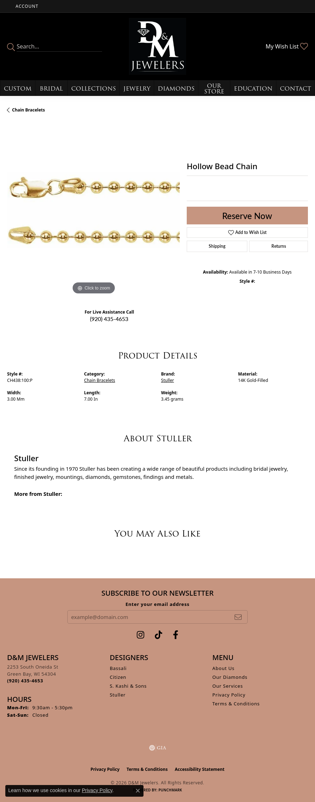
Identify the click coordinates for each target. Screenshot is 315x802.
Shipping (217, 246)
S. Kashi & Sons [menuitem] (128, 686)
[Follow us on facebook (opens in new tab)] (175, 635)
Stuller (167, 380)
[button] (26, 6)
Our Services (227, 686)
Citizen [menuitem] (118, 677)
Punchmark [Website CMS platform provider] (170, 789)
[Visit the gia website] (157, 748)
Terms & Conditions (236, 703)
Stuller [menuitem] (118, 695)
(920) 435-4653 (109, 319)
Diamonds (176, 88)
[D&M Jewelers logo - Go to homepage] (157, 46)
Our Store (214, 88)
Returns (278, 246)
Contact (295, 88)
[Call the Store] (25, 680)
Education (253, 88)
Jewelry (136, 88)
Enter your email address (157, 604)
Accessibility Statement (199, 769)
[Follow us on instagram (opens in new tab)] (140, 635)
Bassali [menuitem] (118, 668)
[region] (93, 210)
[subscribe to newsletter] (238, 617)
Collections (93, 88)
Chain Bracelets (28, 110)
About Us (223, 668)
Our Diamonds (229, 677)
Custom (18, 88)
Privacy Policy (228, 695)
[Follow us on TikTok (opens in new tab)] (158, 635)
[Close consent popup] (138, 791)
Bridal (51, 88)
